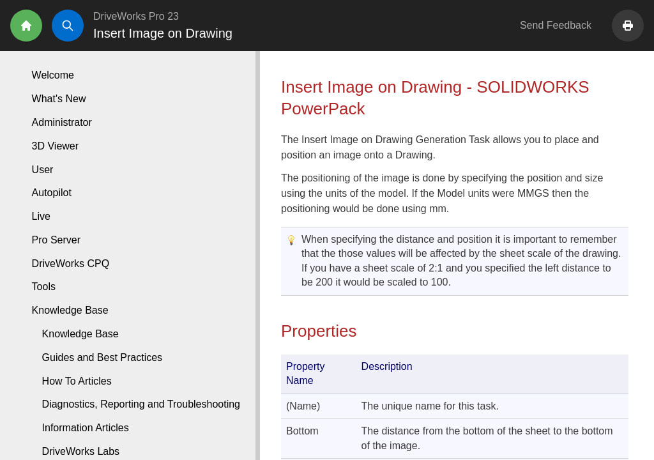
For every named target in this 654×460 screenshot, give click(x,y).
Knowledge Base (80, 333)
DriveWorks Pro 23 (136, 16)
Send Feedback (555, 25)
